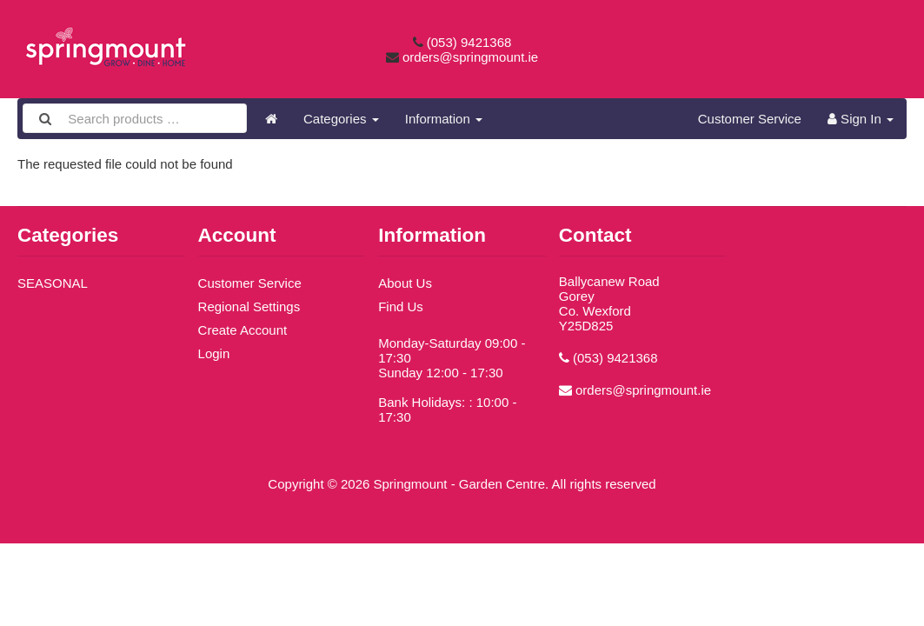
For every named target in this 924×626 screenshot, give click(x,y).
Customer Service (749, 118)
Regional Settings (249, 306)
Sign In (861, 118)
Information (443, 118)
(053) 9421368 (469, 42)
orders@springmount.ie (470, 57)
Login (214, 353)
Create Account (243, 330)
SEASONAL (52, 283)
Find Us (400, 306)
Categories (341, 118)
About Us (405, 283)
